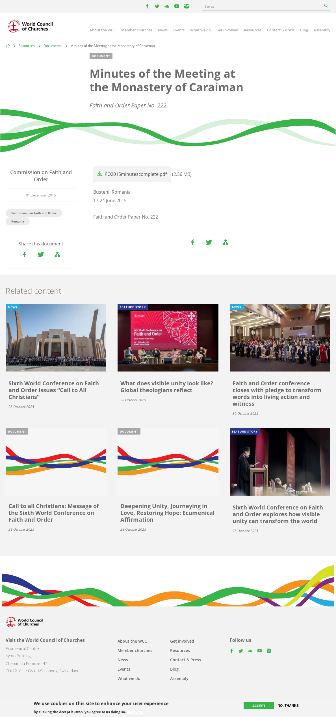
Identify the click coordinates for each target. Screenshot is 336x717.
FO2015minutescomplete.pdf (136, 174)
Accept (258, 706)
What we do (200, 30)
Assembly (322, 30)
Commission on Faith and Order (34, 213)
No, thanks (288, 706)
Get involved (227, 30)
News (163, 30)
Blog (304, 30)
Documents (53, 45)
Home (8, 45)
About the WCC (103, 30)
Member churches (136, 30)
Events (179, 30)
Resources (252, 30)
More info (135, 712)
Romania (17, 221)
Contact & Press (280, 30)
